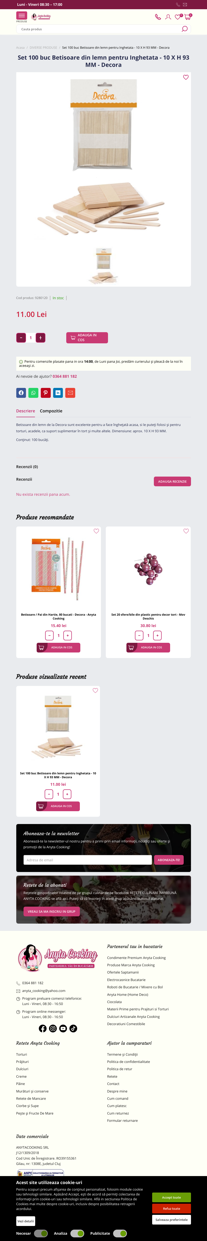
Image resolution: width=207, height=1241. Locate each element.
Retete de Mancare (31, 1099)
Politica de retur (119, 1070)
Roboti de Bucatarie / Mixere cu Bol (135, 988)
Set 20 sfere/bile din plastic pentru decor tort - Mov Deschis (148, 618)
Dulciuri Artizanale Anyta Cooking (133, 1017)
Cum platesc (117, 1107)
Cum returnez (118, 1114)
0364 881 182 (65, 376)
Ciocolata (114, 1003)
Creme (21, 1077)
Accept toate (171, 1197)
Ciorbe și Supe (27, 1107)
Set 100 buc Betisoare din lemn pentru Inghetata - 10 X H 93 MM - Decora (58, 776)
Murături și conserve (32, 1092)
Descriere (25, 412)
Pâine (20, 1085)
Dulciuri (22, 1070)
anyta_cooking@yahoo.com (41, 992)
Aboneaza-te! (169, 861)
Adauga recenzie (172, 482)
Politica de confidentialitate (128, 1062)
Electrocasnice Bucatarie (126, 981)
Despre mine (117, 1092)
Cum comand (117, 1099)
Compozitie (51, 412)
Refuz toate (171, 1208)
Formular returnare (122, 1121)
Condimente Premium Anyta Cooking (136, 959)
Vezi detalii (25, 1221)
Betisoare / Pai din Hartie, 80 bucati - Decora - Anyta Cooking (58, 618)
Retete (112, 1077)
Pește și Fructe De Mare (35, 1114)
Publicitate (108, 1233)
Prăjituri (22, 1062)
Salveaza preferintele (172, 1219)
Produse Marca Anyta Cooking (131, 966)
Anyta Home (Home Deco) (127, 995)
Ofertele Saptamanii (123, 973)
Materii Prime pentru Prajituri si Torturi (138, 1010)
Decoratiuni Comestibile (126, 1025)
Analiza (69, 1233)
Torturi (21, 1055)
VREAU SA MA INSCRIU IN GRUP (51, 912)
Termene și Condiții (122, 1055)
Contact (113, 1085)
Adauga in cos (87, 337)
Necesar (32, 1233)
